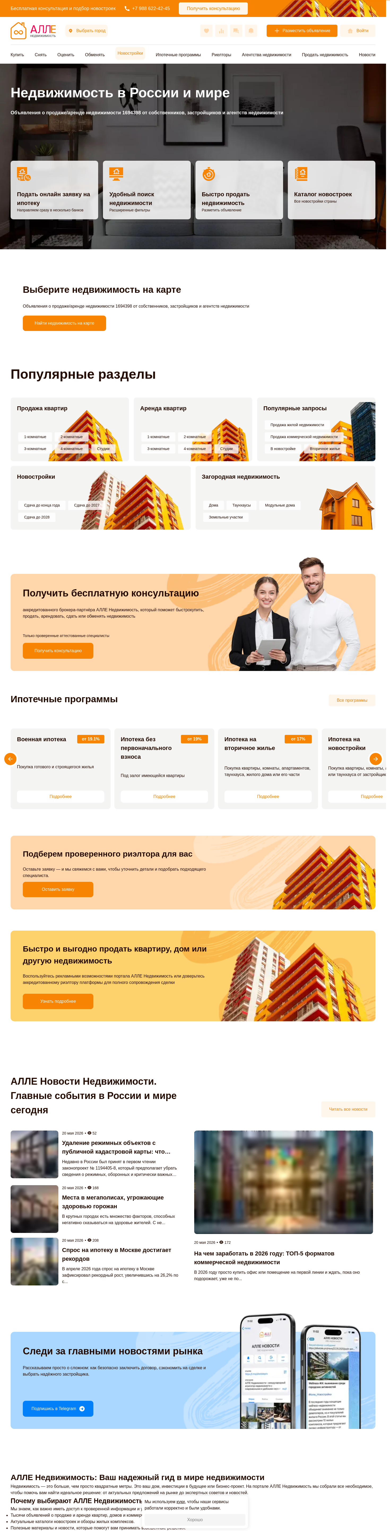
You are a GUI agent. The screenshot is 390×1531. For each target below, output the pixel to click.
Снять (41, 55)
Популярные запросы (295, 408)
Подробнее (61, 796)
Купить (17, 55)
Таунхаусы (241, 505)
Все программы (352, 700)
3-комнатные (35, 449)
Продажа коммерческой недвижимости (304, 437)
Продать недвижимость (325, 55)
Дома (213, 505)
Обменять (95, 55)
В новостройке (283, 449)
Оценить (65, 55)
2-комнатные (71, 437)
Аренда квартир (163, 408)
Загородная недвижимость (241, 476)
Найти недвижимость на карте (64, 323)
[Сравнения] (221, 31)
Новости (367, 55)
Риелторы (221, 55)
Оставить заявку (58, 889)
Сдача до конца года (42, 505)
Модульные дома (280, 505)
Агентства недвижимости (266, 55)
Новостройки (36, 476)
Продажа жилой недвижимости (297, 425)
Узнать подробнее (58, 1001)
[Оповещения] (251, 31)
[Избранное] (206, 31)
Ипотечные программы (178, 55)
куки (180, 1501)
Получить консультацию (58, 650)
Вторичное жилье (325, 449)
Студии (103, 449)
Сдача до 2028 (37, 517)
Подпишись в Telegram (58, 1408)
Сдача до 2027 (86, 505)
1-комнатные (35, 437)
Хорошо (195, 1519)
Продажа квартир (42, 408)
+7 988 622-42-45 (147, 8)
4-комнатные (71, 449)
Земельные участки (226, 517)
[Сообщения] (236, 31)
